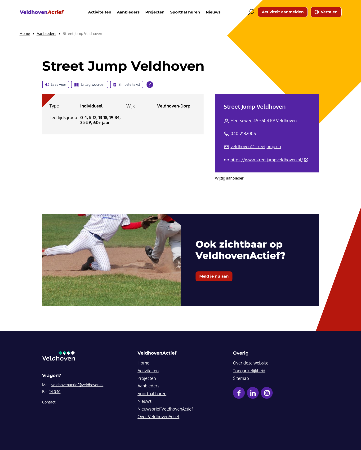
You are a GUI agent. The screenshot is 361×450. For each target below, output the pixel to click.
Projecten (155, 12)
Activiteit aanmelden (283, 12)
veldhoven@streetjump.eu (256, 146)
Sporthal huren (185, 12)
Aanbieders (128, 12)
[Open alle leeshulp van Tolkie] (150, 84)
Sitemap (241, 378)
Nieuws (213, 12)
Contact (49, 402)
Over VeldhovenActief (158, 416)
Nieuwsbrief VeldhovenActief (165, 408)
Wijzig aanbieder (229, 178)
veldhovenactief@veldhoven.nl (77, 384)
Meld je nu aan (214, 276)
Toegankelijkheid (249, 370)
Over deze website (250, 362)
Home (143, 362)
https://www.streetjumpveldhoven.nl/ (269, 159)
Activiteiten (99, 12)
